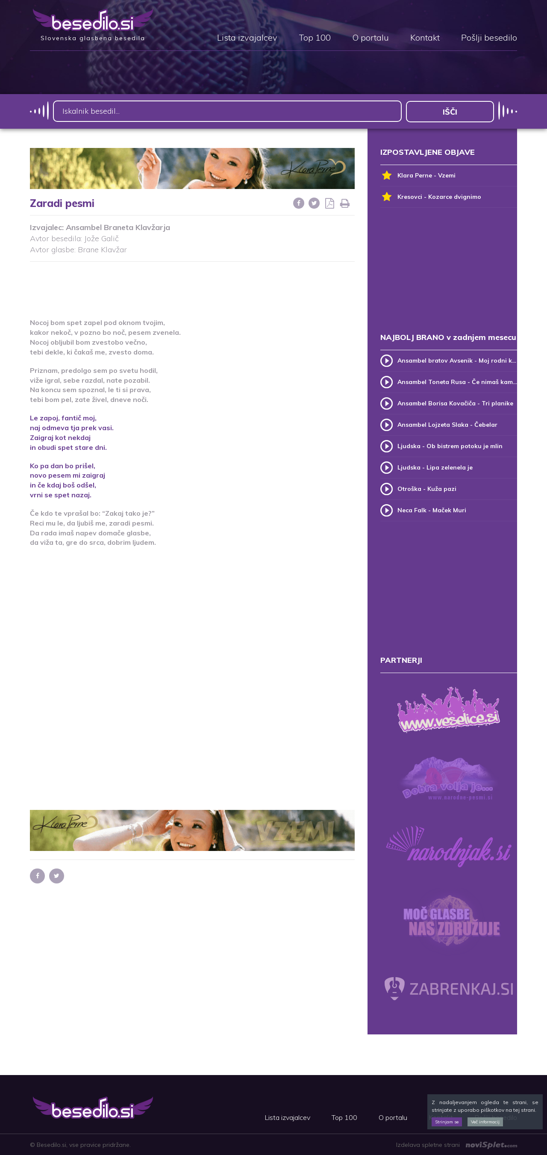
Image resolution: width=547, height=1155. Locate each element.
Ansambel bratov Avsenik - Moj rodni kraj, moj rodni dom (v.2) (457, 360)
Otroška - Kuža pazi (426, 488)
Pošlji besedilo (489, 38)
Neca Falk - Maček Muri (431, 510)
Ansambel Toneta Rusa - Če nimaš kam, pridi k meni (457, 381)
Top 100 (315, 38)
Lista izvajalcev (247, 38)
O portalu (370, 38)
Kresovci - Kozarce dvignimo (430, 196)
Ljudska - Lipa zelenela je (435, 467)
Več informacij (485, 1122)
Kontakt (425, 38)
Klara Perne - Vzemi (418, 175)
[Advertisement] (192, 284)
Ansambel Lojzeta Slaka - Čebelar (447, 424)
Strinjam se (447, 1122)
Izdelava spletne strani (456, 1144)
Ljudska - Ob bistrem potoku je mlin (450, 445)
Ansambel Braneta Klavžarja (118, 227)
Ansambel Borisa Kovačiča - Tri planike (455, 403)
